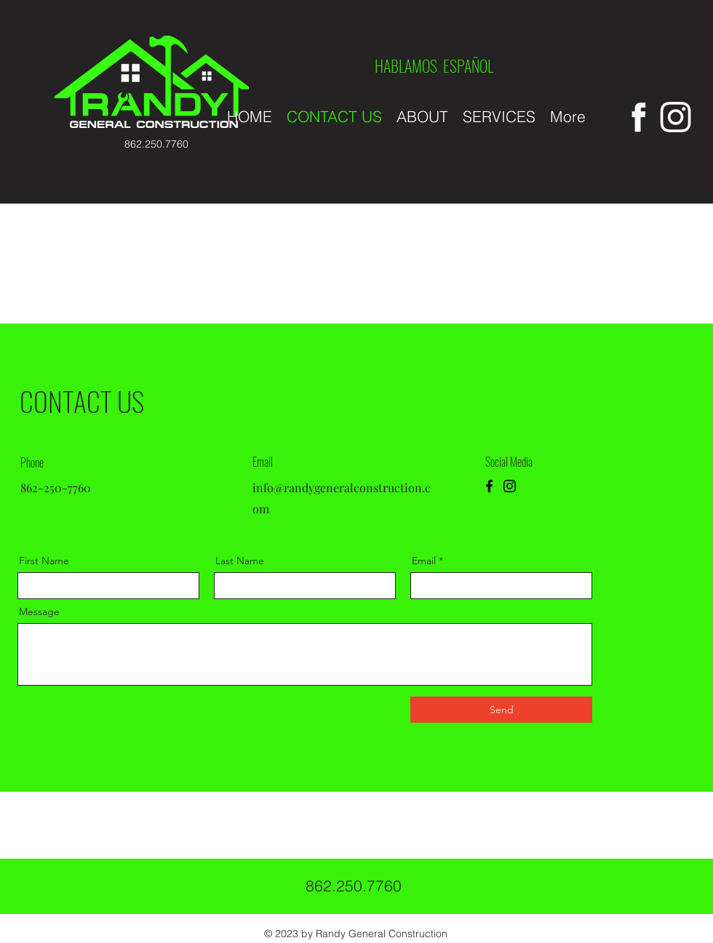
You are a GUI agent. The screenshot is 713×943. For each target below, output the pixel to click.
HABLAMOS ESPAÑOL (434, 65)
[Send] (501, 710)
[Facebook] (489, 486)
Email (424, 560)
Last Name (239, 560)
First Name (44, 560)
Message (39, 611)
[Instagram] (509, 486)
